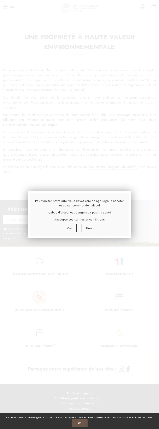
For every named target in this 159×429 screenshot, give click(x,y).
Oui (69, 228)
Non (89, 228)
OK (79, 422)
